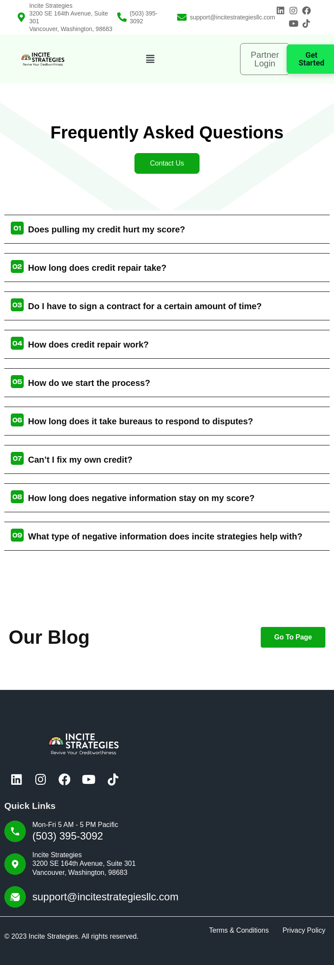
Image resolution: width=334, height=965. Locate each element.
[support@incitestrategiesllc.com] (182, 17)
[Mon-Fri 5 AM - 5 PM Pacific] (15, 831)
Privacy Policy (303, 930)
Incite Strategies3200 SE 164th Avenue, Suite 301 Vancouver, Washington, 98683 (84, 864)
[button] (150, 59)
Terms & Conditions (239, 930)
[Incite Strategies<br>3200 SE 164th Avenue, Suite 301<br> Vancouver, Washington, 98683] (21, 17)
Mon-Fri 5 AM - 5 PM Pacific (75, 824)
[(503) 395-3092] (122, 17)
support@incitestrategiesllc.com (232, 17)
